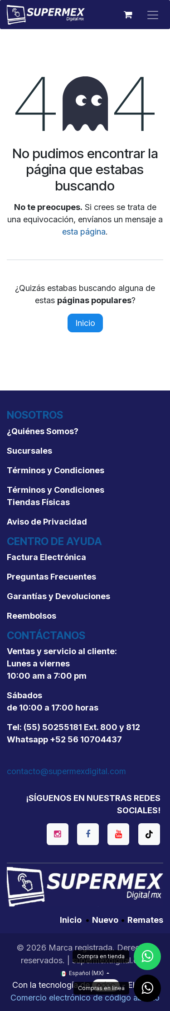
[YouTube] (118, 834)
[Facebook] (88, 834)
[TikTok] (149, 834)
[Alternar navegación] (152, 14)
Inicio (85, 323)
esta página (84, 231)
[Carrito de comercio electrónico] (128, 14)
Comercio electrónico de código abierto (85, 997)
